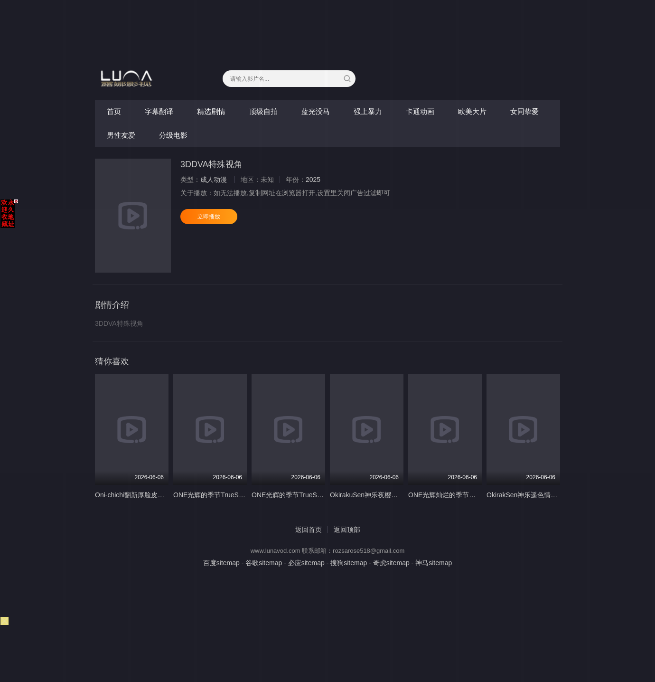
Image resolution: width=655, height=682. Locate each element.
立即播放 (208, 216)
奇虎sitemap (391, 563)
